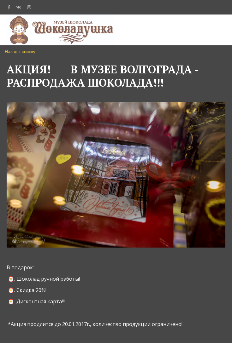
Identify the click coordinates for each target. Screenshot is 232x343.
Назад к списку (20, 51)
